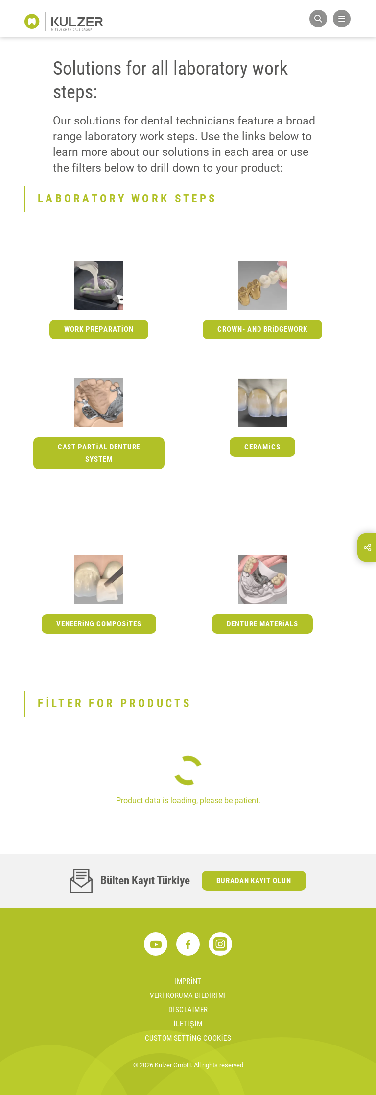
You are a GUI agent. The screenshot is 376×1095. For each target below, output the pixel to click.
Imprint (187, 981)
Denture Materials (262, 624)
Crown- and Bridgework (262, 329)
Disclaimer (188, 1009)
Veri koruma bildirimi (188, 995)
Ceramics (262, 447)
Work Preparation (99, 329)
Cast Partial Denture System (99, 453)
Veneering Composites (98, 624)
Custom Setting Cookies (188, 1038)
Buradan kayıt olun (254, 880)
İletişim (187, 1024)
